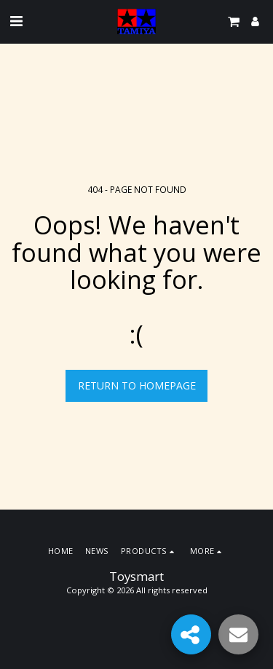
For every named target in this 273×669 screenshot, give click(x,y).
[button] (16, 21)
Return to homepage (137, 385)
